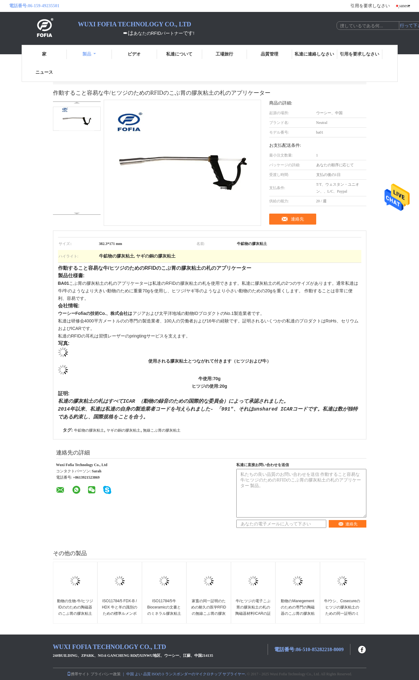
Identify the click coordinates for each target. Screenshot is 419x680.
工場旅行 (224, 54)
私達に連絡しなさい (314, 54)
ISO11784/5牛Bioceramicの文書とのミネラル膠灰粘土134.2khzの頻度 (164, 610)
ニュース (44, 72)
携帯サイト (78, 674)
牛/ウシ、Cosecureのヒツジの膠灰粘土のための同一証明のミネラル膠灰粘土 (342, 610)
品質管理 (269, 54)
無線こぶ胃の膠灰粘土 (162, 430)
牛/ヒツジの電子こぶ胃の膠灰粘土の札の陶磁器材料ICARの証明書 (253, 610)
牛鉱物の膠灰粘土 (89, 430)
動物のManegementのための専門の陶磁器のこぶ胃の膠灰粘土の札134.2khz (298, 610)
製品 (89, 54)
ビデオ (134, 54)
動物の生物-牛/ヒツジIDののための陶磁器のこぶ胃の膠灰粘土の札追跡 (75, 610)
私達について (179, 54)
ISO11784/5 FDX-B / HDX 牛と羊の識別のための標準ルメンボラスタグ (119, 610)
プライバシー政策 (106, 674)
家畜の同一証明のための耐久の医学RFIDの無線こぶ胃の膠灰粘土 (208, 610)
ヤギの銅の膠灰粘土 (123, 430)
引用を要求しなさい (370, 5)
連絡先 (297, 218)
